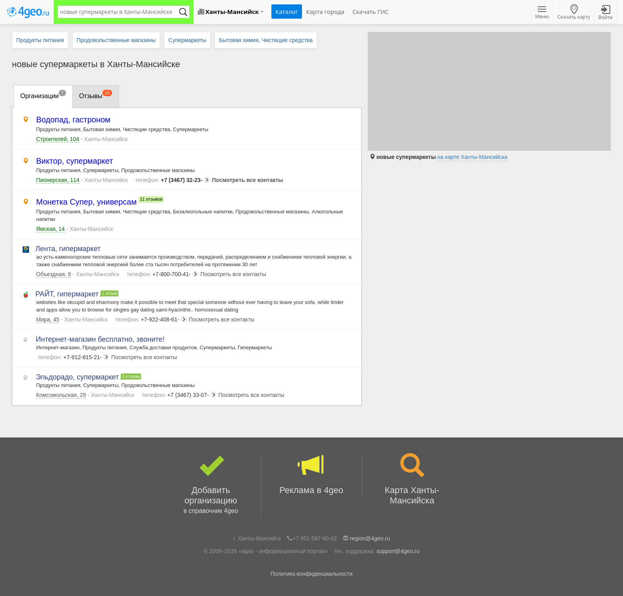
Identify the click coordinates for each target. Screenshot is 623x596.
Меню (542, 13)
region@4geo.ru (370, 538)
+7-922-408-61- (151, 319)
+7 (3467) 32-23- (172, 180)
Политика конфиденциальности (312, 574)
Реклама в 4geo (311, 474)
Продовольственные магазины (116, 40)
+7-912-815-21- (74, 357)
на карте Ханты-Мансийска (472, 157)
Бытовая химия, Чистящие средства (266, 40)
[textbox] (119, 12)
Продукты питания (40, 40)
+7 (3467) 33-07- (179, 395)
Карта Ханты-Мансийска (412, 479)
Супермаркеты (187, 40)
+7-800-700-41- (163, 274)
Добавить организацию (211, 484)
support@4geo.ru (397, 551)
